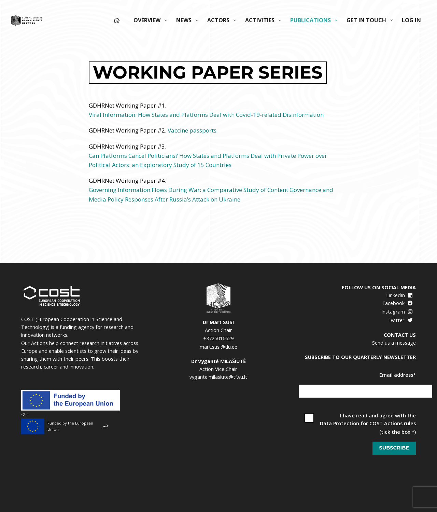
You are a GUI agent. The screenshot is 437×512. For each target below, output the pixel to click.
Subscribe (394, 448)
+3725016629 (218, 338)
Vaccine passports (192, 130)
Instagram (396, 311)
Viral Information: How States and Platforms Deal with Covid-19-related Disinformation (206, 115)
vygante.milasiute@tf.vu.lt (218, 377)
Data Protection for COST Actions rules (368, 423)
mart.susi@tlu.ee (218, 347)
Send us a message (394, 343)
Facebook (397, 303)
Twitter (399, 320)
